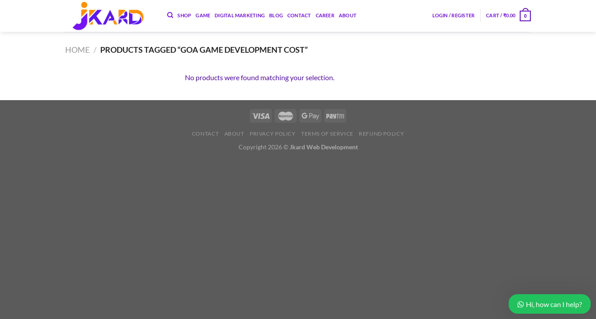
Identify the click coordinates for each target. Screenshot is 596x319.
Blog (276, 15)
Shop (184, 15)
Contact (299, 15)
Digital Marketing (240, 15)
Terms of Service (327, 133)
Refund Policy (381, 133)
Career (325, 15)
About (348, 15)
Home (77, 49)
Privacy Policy (273, 133)
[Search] (170, 15)
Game (203, 15)
